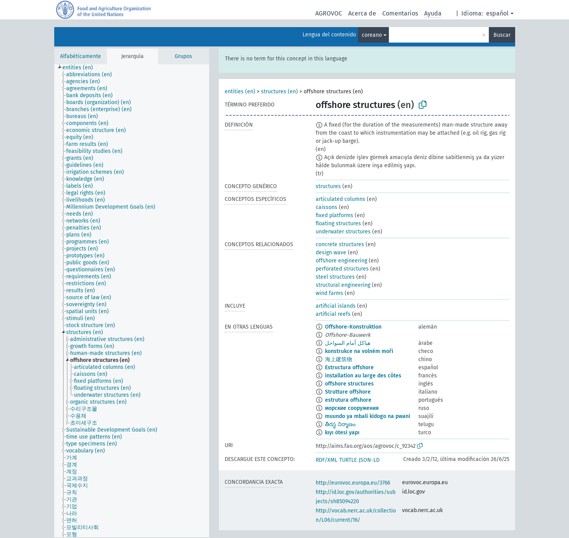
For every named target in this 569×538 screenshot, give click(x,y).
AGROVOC (328, 13)
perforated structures (342, 269)
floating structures (338, 223)
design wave (331, 252)
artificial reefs (333, 314)
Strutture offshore (348, 392)
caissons (326, 207)
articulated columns (340, 199)
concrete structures (340, 244)
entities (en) (240, 91)
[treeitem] (81, 67)
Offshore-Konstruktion (353, 327)
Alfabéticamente (80, 56)
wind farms (329, 293)
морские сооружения (352, 408)
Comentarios (400, 13)
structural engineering (343, 285)
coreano (372, 35)
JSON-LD (369, 460)
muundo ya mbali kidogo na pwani (367, 416)
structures (328, 186)
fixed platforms (334, 215)
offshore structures (349, 383)
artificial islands (336, 306)
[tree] (131, 300)
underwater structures (343, 231)
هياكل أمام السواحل (347, 343)
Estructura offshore (349, 367)
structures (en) (279, 91)
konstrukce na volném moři (359, 351)
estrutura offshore (348, 400)
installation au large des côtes (363, 375)
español (497, 13)
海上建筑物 (338, 359)
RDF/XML (326, 460)
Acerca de (362, 13)
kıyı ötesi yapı (342, 432)
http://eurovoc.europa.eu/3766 (353, 483)
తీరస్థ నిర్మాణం (340, 424)
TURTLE (348, 460)
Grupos (183, 56)
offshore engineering (341, 260)
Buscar (502, 35)
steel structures (335, 277)
